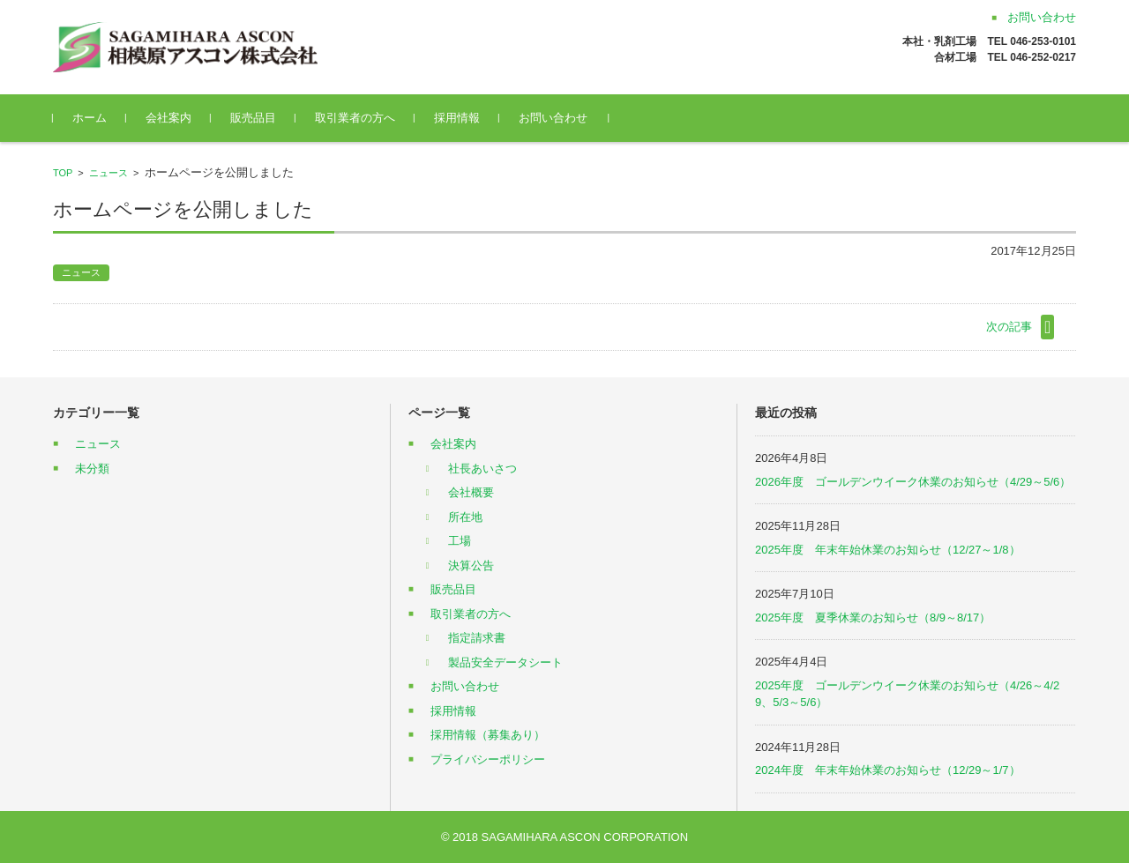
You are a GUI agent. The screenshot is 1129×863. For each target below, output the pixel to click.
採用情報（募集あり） (487, 734)
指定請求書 (476, 637)
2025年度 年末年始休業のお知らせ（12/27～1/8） (888, 549)
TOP (62, 172)
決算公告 (471, 565)
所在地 (465, 517)
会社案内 (168, 117)
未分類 (92, 468)
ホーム (89, 117)
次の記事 (1009, 326)
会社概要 (471, 492)
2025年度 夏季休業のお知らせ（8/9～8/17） (873, 617)
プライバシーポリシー (487, 759)
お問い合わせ (553, 117)
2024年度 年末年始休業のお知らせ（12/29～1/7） (888, 770)
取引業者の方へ (355, 117)
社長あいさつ (482, 468)
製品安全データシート (505, 662)
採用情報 (457, 117)
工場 (459, 540)
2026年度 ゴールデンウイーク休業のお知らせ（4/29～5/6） (913, 481)
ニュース (108, 172)
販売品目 (253, 117)
